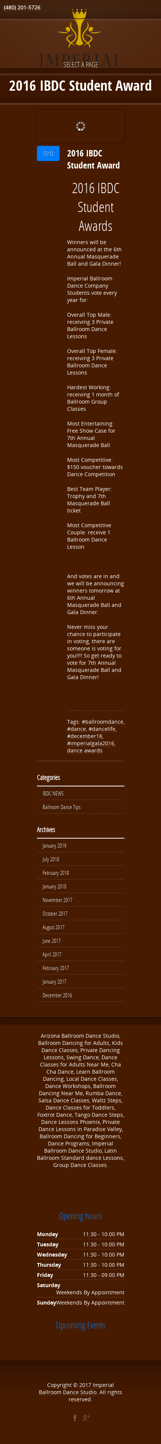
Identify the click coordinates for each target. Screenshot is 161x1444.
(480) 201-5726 (22, 7)
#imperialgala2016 (90, 743)
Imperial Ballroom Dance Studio (76, 1388)
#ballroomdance (102, 721)
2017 (86, 1384)
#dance (76, 728)
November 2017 (57, 900)
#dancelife (102, 728)
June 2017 (52, 940)
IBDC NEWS (53, 793)
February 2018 (56, 872)
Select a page (80, 64)
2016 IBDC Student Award (93, 159)
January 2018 (54, 886)
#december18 (84, 736)
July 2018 (51, 859)
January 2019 (54, 845)
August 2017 (53, 927)
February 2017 (56, 968)
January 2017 (54, 981)
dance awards (85, 750)
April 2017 (52, 954)
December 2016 (57, 995)
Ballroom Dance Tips (62, 807)
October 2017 (55, 913)
